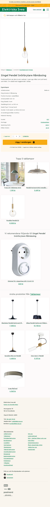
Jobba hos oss (32, 447)
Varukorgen (31, 449)
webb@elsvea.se (17, 421)
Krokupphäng (45, 122)
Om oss (30, 434)
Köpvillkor (31, 440)
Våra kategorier (8, 431)
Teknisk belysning (9, 449)
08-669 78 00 (11, 419)
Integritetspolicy (33, 442)
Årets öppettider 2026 (35, 445)
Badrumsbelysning (9, 456)
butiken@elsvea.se (15, 423)
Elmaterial (7, 454)
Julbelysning (7, 434)
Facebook (10, 474)
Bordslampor (8, 440)
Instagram (10, 477)
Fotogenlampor (8, 458)
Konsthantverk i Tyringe (26, 69)
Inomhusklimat (8, 465)
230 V (47, 125)
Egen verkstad (37, 9)
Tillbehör (6, 463)
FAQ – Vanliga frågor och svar (37, 438)
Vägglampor (7, 447)
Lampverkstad (32, 436)
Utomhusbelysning (9, 451)
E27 (48, 119)
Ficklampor (7, 460)
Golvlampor (7, 445)
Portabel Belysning (10, 438)
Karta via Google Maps (11, 404)
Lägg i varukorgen (25, 142)
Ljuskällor (7, 442)
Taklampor (9, 69)
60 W (47, 128)
